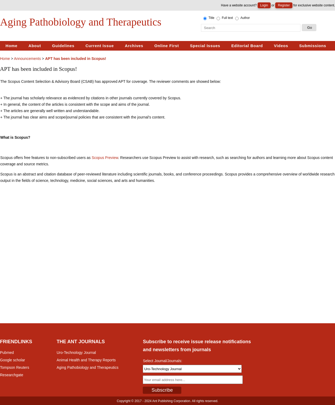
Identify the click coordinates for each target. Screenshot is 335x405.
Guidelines (63, 45)
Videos (281, 45)
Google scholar (12, 360)
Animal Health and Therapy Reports (86, 360)
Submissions (312, 45)
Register (284, 5)
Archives (134, 45)
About (34, 45)
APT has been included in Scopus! (75, 58)
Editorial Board (247, 45)
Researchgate (11, 375)
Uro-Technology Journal (76, 352)
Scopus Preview (105, 158)
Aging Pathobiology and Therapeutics (87, 367)
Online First (166, 45)
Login (264, 5)
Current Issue (100, 45)
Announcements (27, 58)
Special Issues (205, 45)
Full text (224, 18)
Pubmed (7, 352)
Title (208, 18)
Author (242, 18)
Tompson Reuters (14, 367)
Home (12, 45)
